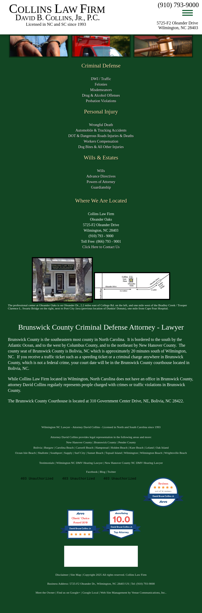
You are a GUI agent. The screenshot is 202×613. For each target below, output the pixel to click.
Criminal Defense (101, 66)
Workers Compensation (101, 141)
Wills (101, 171)
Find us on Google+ (68, 592)
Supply (68, 452)
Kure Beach (136, 447)
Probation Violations (101, 101)
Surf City (79, 452)
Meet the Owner (45, 592)
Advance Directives (101, 176)
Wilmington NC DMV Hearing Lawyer (79, 462)
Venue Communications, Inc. (149, 592)
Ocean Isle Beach (25, 452)
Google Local (90, 592)
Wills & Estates (101, 157)
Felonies (101, 84)
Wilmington (131, 452)
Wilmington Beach (151, 452)
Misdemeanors (101, 90)
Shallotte (43, 452)
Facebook (92, 471)
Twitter (111, 471)
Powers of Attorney (101, 182)
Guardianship (101, 187)
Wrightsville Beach (175, 452)
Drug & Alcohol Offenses (101, 95)
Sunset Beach (95, 452)
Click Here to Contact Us (101, 247)
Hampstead (102, 447)
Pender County (127, 442)
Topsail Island (113, 452)
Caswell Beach (84, 447)
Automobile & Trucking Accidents (101, 130)
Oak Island (162, 447)
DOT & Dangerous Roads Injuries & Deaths (101, 136)
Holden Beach (119, 447)
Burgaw (48, 447)
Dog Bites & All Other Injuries (101, 147)
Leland (149, 447)
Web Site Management (113, 592)
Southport (56, 452)
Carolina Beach (64, 447)
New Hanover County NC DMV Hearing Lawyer (134, 462)
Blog (102, 471)
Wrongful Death (101, 125)
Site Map (75, 574)
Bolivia (37, 447)
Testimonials (46, 462)
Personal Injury (101, 111)
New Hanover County (79, 442)
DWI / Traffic (101, 79)
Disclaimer (61, 574)
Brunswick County (105, 442)
